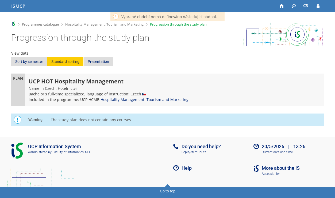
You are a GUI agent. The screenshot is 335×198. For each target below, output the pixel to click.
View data (20, 53)
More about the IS (281, 168)
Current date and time (277, 152)
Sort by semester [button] (29, 61)
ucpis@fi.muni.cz (194, 152)
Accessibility (271, 174)
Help (187, 168)
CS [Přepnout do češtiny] (305, 6)
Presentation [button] (98, 61)
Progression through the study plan (178, 24)
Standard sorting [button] (65, 61)
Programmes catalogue (40, 24)
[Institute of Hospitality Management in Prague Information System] (18, 6)
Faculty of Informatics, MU (71, 152)
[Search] (294, 6)
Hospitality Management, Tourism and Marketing (104, 24)
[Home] (282, 6)
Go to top (167, 191)
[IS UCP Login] (318, 6)
